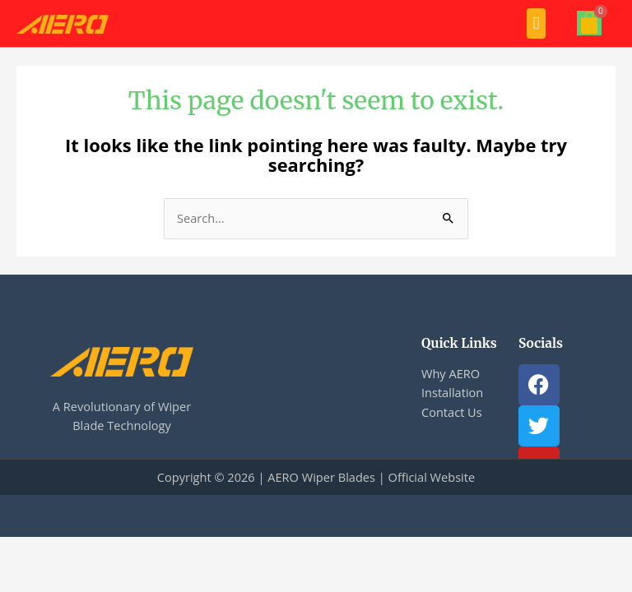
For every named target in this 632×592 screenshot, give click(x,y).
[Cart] (589, 23)
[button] (536, 23)
